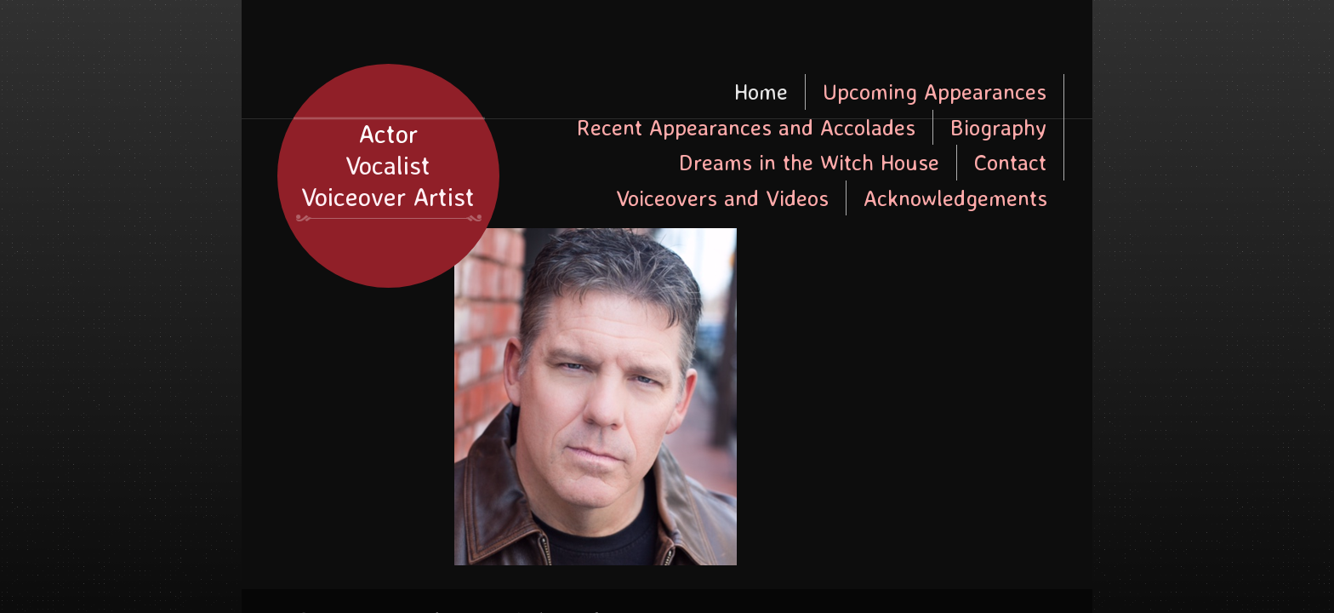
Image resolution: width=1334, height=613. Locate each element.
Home (761, 91)
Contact (1010, 161)
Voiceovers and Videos (722, 197)
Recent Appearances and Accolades (746, 126)
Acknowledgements (955, 197)
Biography (998, 126)
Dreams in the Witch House (809, 161)
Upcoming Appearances (934, 91)
